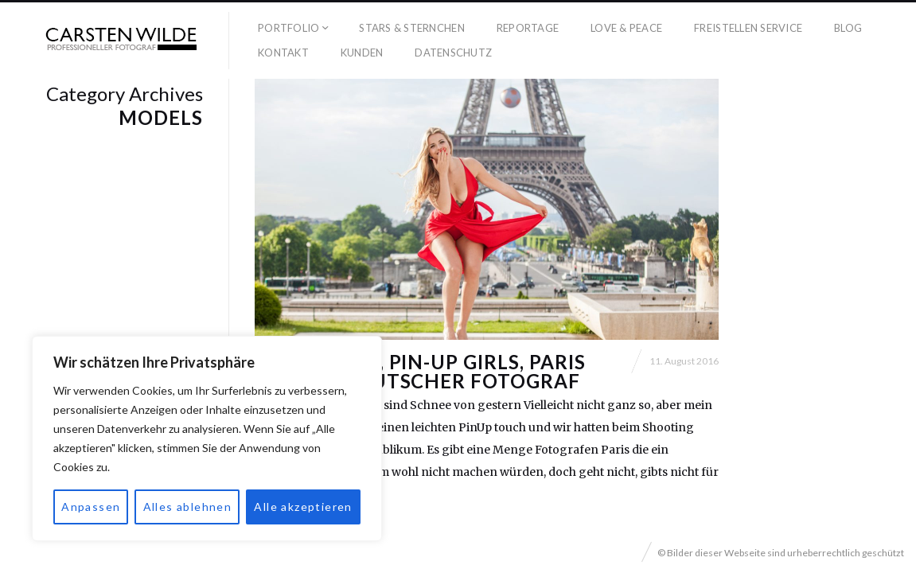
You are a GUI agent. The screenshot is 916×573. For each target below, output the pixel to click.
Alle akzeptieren (303, 506)
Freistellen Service (748, 27)
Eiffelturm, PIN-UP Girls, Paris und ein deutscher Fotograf (420, 371)
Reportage (528, 27)
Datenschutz (453, 52)
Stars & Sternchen (411, 27)
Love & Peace (626, 27)
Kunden (362, 52)
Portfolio (288, 27)
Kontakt (283, 52)
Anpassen (90, 506)
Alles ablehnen (187, 506)
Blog (848, 27)
